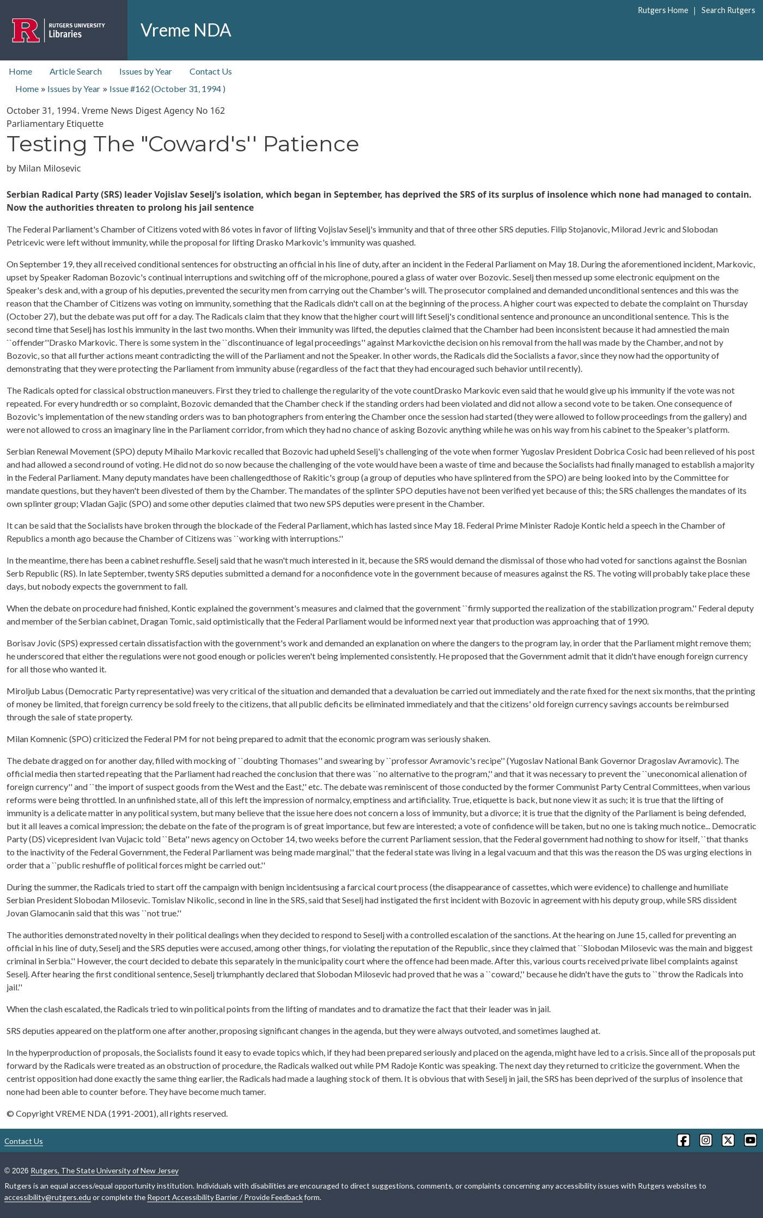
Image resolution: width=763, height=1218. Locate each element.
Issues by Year (145, 71)
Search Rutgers (728, 10)
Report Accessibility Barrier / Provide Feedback (225, 1197)
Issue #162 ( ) (167, 88)
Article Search (76, 71)
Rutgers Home (663, 10)
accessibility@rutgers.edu (47, 1197)
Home (20, 71)
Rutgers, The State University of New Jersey (104, 1170)
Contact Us (211, 71)
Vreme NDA (186, 29)
